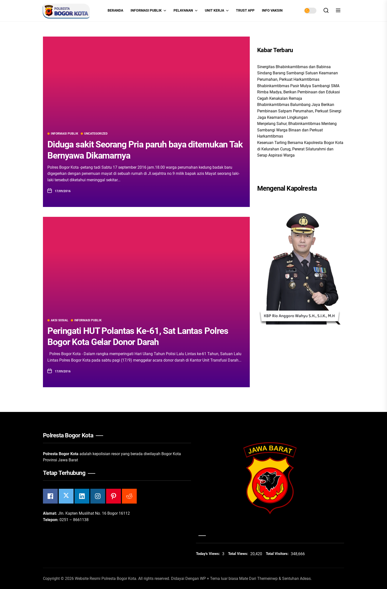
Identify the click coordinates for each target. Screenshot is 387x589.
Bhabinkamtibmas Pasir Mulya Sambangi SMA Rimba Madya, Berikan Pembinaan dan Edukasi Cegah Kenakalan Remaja (298, 92)
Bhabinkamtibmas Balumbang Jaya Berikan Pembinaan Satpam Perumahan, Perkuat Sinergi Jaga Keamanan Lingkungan (299, 111)
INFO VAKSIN (272, 10)
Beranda (115, 10)
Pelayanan (185, 10)
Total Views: (238, 553)
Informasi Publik (148, 10)
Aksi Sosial (57, 320)
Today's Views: (208, 553)
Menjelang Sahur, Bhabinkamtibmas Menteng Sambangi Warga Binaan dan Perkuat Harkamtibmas (297, 130)
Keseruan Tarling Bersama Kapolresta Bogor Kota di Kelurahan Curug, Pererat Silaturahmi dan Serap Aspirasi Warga (300, 149)
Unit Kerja (217, 10)
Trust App (245, 10)
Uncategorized (94, 133)
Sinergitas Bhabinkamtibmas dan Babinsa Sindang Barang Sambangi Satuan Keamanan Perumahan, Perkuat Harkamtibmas (297, 73)
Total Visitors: (278, 553)
